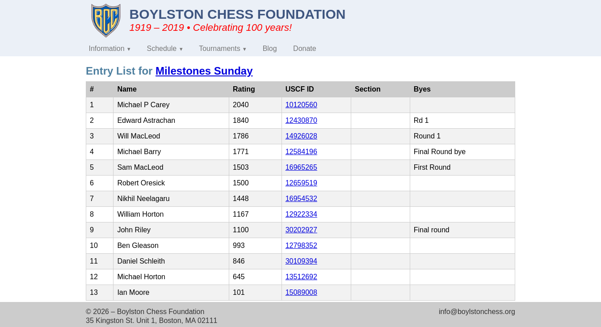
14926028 (301, 136)
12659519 (301, 183)
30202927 (301, 230)
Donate (304, 48)
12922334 (301, 214)
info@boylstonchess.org (477, 311)
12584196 (301, 151)
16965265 (301, 167)
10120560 (301, 105)
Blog (270, 48)
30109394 (301, 261)
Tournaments (219, 48)
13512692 (301, 277)
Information (107, 48)
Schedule (162, 48)
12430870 (301, 120)
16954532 (301, 198)
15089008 (301, 292)
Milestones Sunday (204, 71)
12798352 (301, 245)
